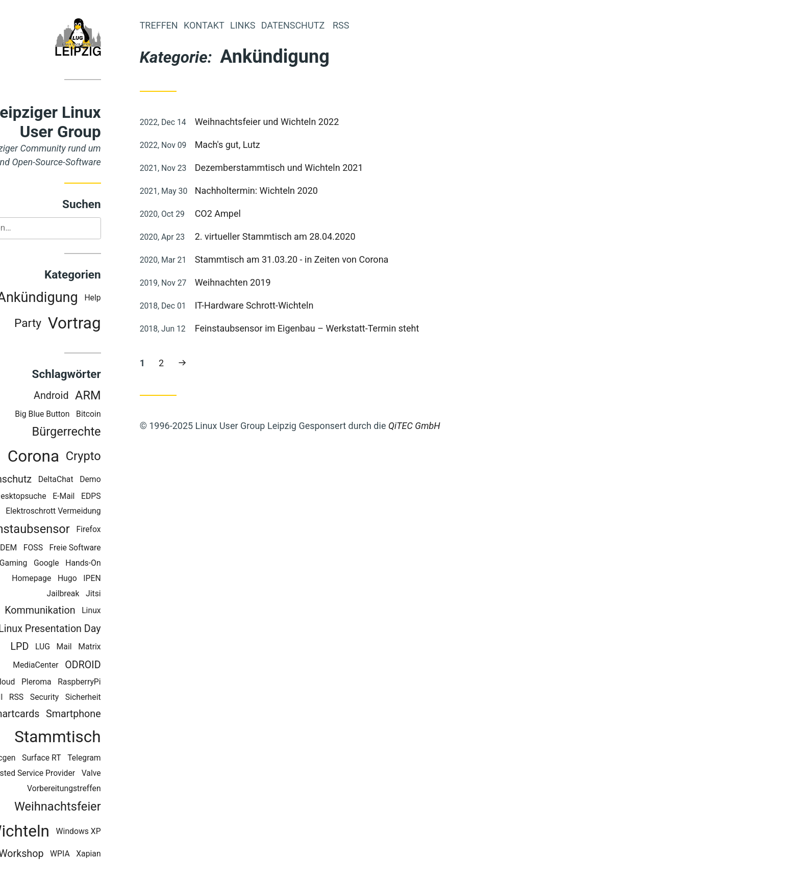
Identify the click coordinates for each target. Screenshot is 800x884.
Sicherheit (125, 698)
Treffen (201, 25)
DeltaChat (97, 480)
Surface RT (83, 759)
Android (93, 396)
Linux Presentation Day (91, 630)
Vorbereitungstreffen (106, 789)
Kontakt (246, 25)
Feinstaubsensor (67, 530)
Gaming (55, 564)
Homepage (73, 579)
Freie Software (117, 548)
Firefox (130, 530)
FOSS (75, 548)
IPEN (134, 579)
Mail (106, 648)
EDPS (133, 497)
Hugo (109, 579)
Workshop (63, 855)
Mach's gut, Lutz (269, 144)
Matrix (131, 648)
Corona (75, 457)
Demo (132, 480)
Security (86, 698)
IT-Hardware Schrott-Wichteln (296, 305)
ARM (130, 396)
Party (69, 324)
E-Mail (106, 497)
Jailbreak (105, 594)
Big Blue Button (84, 415)
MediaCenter (78, 666)
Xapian (130, 855)
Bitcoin (130, 415)
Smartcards (56, 715)
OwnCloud (38, 683)
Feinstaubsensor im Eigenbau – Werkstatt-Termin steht (349, 328)
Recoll (34, 698)
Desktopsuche (62, 497)
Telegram (126, 759)
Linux (133, 611)
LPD (62, 648)
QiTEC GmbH (456, 425)
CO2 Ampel (260, 213)
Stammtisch (100, 737)
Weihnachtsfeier (99, 807)
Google (88, 564)
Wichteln (61, 832)
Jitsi (135, 594)
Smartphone (115, 715)
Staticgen (41, 759)
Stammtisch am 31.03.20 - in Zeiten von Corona (334, 259)
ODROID (125, 666)
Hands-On (125, 564)
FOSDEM (43, 548)
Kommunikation (82, 611)
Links (284, 25)
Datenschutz (46, 480)
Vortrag (116, 324)
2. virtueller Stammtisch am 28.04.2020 (317, 236)
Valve (133, 774)
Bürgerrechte (108, 433)
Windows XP (120, 832)
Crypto (125, 457)
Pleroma (78, 683)
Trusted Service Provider (73, 774)
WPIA (102, 855)
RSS (58, 698)
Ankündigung (79, 298)
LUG (84, 648)
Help (135, 299)
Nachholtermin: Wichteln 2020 (298, 190)
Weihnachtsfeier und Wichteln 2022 (309, 121)
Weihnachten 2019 (275, 282)
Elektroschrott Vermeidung (95, 512)
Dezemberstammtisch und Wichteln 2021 (321, 167)
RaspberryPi (121, 683)
